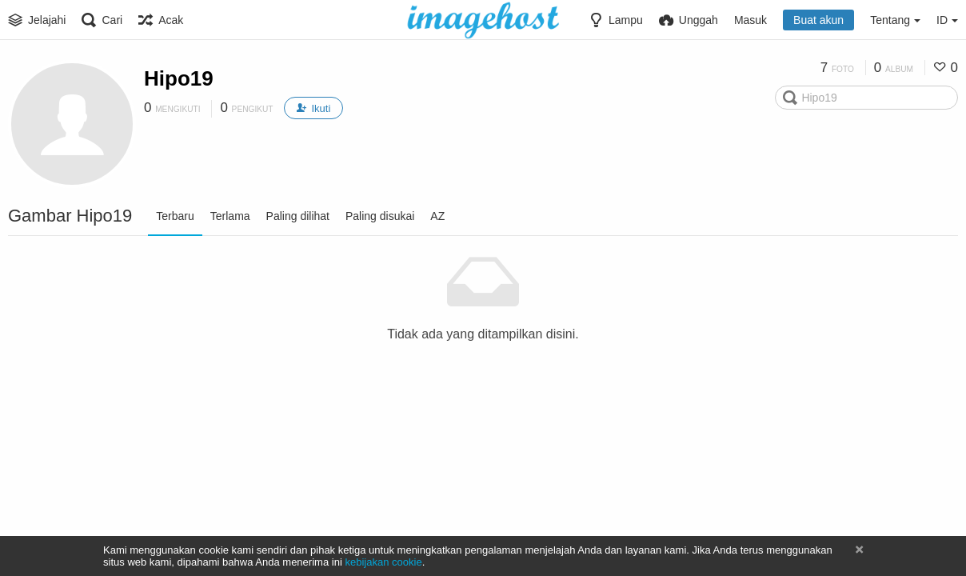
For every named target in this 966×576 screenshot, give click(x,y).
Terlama (230, 216)
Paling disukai (379, 216)
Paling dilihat (297, 216)
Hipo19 (179, 78)
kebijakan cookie (383, 562)
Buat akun (818, 20)
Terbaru (175, 216)
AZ (437, 216)
